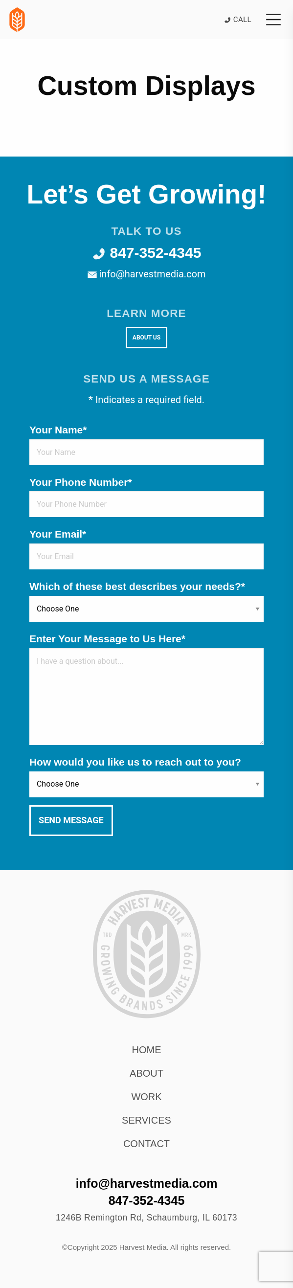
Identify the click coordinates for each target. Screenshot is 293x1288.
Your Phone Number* (80, 482)
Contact (146, 1143)
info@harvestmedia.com (147, 274)
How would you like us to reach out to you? (135, 762)
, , (146, 1217)
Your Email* (57, 534)
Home (146, 1049)
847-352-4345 (147, 253)
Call (237, 19)
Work (146, 1096)
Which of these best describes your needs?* (137, 586)
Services (146, 1120)
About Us (146, 337)
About (146, 1073)
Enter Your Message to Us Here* (107, 638)
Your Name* (58, 429)
